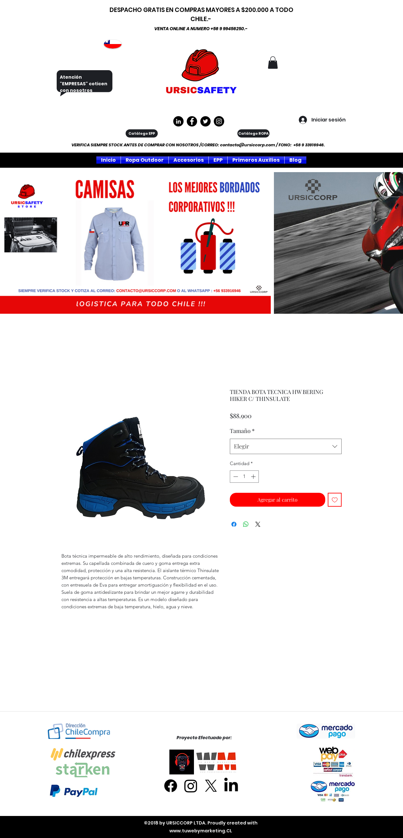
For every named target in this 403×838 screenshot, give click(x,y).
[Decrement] (235, 476)
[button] (273, 62)
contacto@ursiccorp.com (247, 145)
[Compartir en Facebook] (234, 524)
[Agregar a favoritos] (335, 500)
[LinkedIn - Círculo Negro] (178, 121)
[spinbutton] (244, 476)
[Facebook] (170, 785)
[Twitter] (205, 121)
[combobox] (286, 446)
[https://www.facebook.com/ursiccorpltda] (192, 121)
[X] (210, 785)
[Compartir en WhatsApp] (246, 524)
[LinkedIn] (231, 785)
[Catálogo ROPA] (253, 133)
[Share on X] (258, 524)
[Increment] (254, 476)
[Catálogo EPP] (141, 133)
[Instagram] (219, 121)
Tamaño (242, 431)
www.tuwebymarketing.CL (200, 831)
